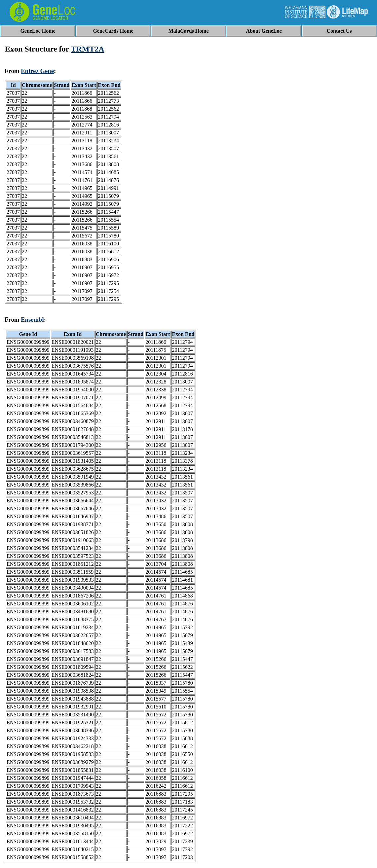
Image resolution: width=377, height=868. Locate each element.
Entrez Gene (37, 70)
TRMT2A (87, 49)
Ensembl (32, 319)
